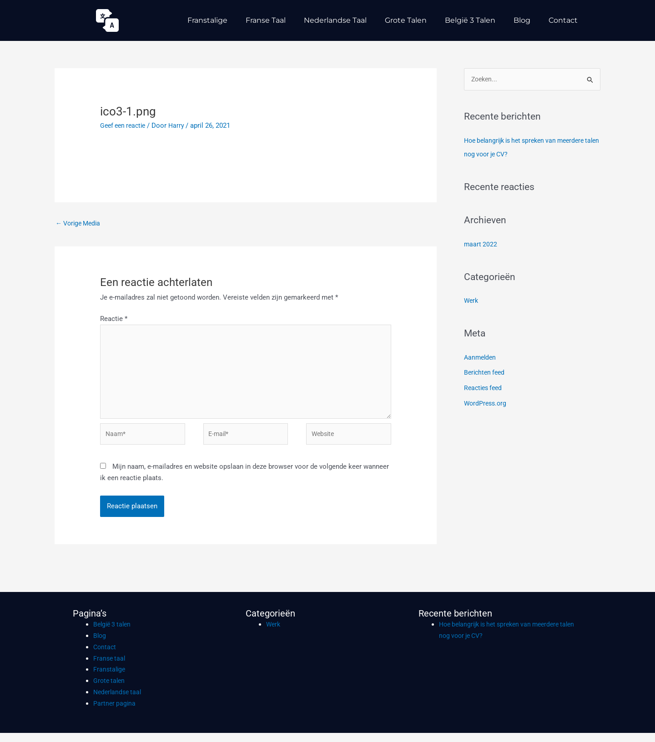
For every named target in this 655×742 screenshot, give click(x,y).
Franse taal (266, 20)
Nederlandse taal (335, 20)
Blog (522, 20)
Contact (563, 20)
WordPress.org (486, 404)
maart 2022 (481, 245)
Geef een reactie (125, 125)
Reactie (113, 320)
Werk (471, 301)
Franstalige (207, 20)
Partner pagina (115, 712)
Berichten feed (486, 373)
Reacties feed (484, 389)
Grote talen (406, 20)
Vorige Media (80, 224)
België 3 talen (470, 20)
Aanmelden (481, 358)
